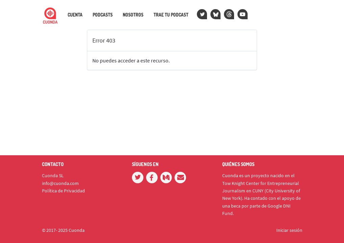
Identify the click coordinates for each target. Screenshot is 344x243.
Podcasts (103, 15)
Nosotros (133, 15)
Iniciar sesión (289, 230)
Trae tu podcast (171, 15)
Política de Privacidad (63, 191)
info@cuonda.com (60, 183)
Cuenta (75, 15)
